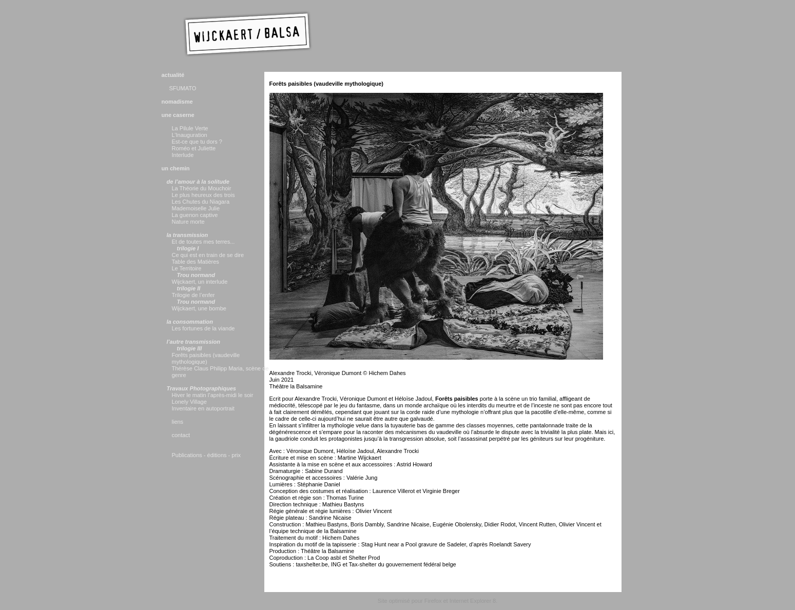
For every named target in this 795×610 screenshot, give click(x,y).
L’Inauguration (189, 135)
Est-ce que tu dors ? (197, 142)
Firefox (433, 601)
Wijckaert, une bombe (199, 308)
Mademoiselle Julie (196, 208)
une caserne (178, 115)
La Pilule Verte (190, 128)
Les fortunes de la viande (203, 328)
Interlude (183, 155)
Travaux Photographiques (202, 388)
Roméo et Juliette (194, 148)
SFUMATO (183, 88)
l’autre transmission (194, 342)
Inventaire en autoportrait (203, 408)
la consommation (190, 322)
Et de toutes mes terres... (203, 242)
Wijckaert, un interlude (200, 282)
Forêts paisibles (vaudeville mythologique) (206, 358)
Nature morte (188, 222)
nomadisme (177, 102)
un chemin (176, 168)
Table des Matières (195, 262)
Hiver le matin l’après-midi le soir (213, 395)
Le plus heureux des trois (203, 195)
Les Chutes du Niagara (201, 202)
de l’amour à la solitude (198, 182)
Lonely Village (189, 402)
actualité (173, 75)
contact (181, 435)
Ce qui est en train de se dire (208, 255)
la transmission (187, 235)
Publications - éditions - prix (206, 455)
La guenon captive (195, 215)
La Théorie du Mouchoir (201, 188)
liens (178, 422)
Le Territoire (187, 268)
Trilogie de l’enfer (193, 295)
